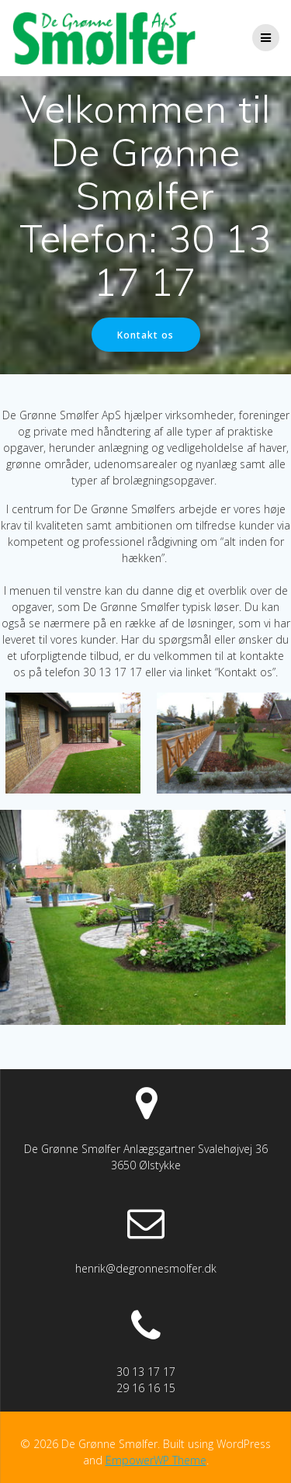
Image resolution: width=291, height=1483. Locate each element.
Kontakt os (145, 334)
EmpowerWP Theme (156, 1460)
